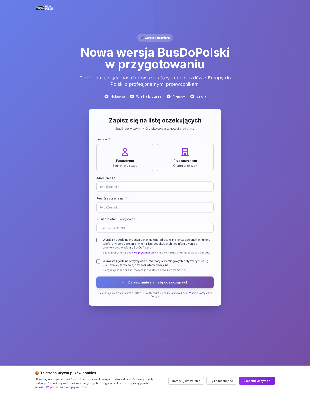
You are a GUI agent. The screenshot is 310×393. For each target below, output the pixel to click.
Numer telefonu (116, 219)
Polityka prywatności (175, 293)
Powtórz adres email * (111, 199)
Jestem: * (103, 139)
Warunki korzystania (200, 293)
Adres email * (105, 178)
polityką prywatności (140, 253)
